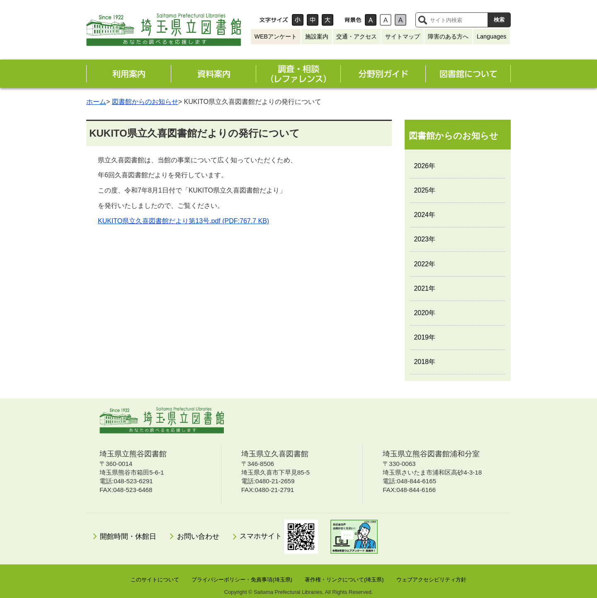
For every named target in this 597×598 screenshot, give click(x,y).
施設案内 (316, 36)
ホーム (96, 101)
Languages (491, 36)
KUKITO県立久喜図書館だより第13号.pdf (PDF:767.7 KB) (183, 220)
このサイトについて (155, 579)
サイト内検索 (422, 20)
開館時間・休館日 (128, 536)
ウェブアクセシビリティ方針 (431, 579)
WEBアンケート (275, 36)
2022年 (424, 264)
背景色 (352, 20)
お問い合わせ (198, 536)
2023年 (424, 239)
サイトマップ (402, 36)
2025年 (424, 190)
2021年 (424, 288)
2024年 (424, 214)
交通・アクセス (356, 36)
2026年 (424, 165)
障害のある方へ (448, 36)
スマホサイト (279, 537)
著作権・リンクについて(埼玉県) (344, 579)
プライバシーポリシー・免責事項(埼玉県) (242, 579)
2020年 (424, 312)
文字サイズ (273, 20)
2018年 (424, 361)
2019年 (424, 337)
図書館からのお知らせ (145, 101)
